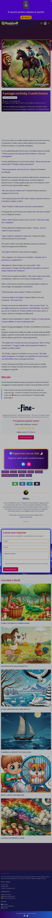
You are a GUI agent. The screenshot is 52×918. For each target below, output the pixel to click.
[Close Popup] (47, 450)
